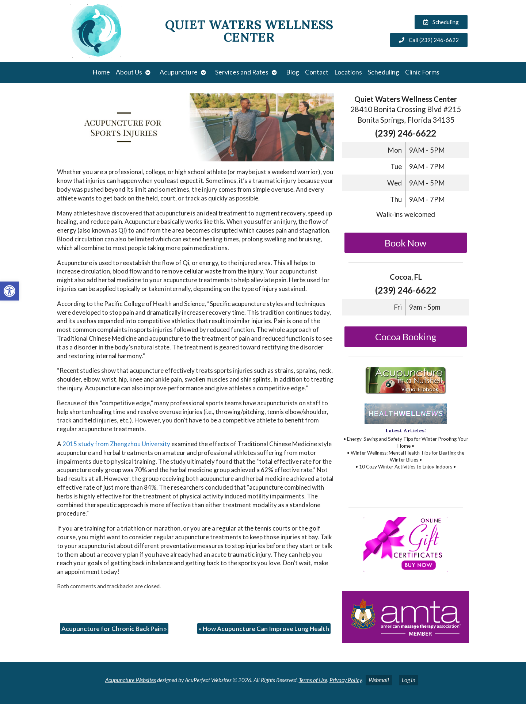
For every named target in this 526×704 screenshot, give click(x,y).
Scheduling (383, 72)
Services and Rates (241, 72)
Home (101, 72)
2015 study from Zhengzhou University (116, 444)
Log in (408, 680)
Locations (348, 72)
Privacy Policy (345, 680)
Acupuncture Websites (130, 680)
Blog (292, 72)
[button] (9, 291)
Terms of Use (313, 680)
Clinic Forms (422, 72)
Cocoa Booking (406, 336)
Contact (316, 72)
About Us (129, 72)
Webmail (379, 680)
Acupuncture (179, 72)
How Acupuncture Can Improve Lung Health (264, 628)
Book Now (406, 242)
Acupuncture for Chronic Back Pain (114, 628)
